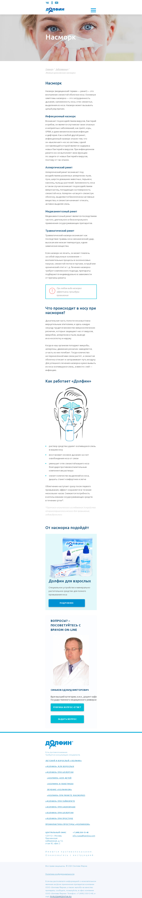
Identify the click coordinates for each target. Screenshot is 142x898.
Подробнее (66, 603)
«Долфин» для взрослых (59, 766)
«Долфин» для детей (59, 778)
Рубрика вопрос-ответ (67, 707)
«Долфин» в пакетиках (60, 784)
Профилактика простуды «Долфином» (67, 824)
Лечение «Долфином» (59, 790)
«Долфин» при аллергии (59, 772)
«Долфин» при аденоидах (60, 807)
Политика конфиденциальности (59, 874)
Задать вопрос (67, 719)
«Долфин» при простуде (59, 818)
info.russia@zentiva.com (84, 836)
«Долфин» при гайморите (60, 801)
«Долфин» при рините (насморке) (66, 795)
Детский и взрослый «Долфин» (63, 761)
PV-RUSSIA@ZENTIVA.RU (61, 896)
